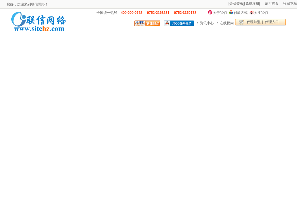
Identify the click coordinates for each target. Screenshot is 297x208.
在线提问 (227, 23)
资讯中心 (207, 23)
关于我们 (220, 13)
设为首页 (272, 3)
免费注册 (252, 3)
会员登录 (236, 3)
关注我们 (261, 13)
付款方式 (241, 13)
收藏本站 (290, 3)
